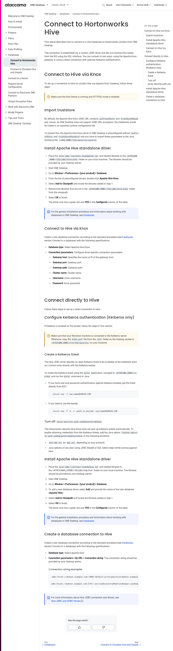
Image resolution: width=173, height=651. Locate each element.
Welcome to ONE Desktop (21, 16)
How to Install (15, 21)
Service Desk (144, 5)
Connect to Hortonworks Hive (22, 62)
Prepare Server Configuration (15, 85)
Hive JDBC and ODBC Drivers (66, 601)
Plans (11, 38)
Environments (15, 27)
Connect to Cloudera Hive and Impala (23, 71)
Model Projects (15, 112)
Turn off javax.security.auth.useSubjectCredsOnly (159, 82)
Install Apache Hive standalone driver (156, 42)
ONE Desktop (50, 14)
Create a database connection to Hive (155, 98)
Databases (13, 55)
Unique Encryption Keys (20, 101)
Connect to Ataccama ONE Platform (21, 94)
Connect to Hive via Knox (157, 30)
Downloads (161, 5)
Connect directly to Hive (156, 56)
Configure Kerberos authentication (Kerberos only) (155, 64)
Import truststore (154, 35)
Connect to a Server (18, 78)
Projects (12, 32)
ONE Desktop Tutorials (19, 123)
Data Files (13, 43)
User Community (125, 5)
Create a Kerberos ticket (157, 74)
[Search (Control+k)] (107, 5)
